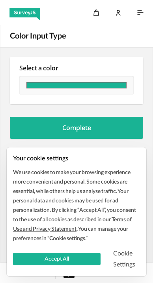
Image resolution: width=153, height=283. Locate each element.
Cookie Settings (124, 259)
